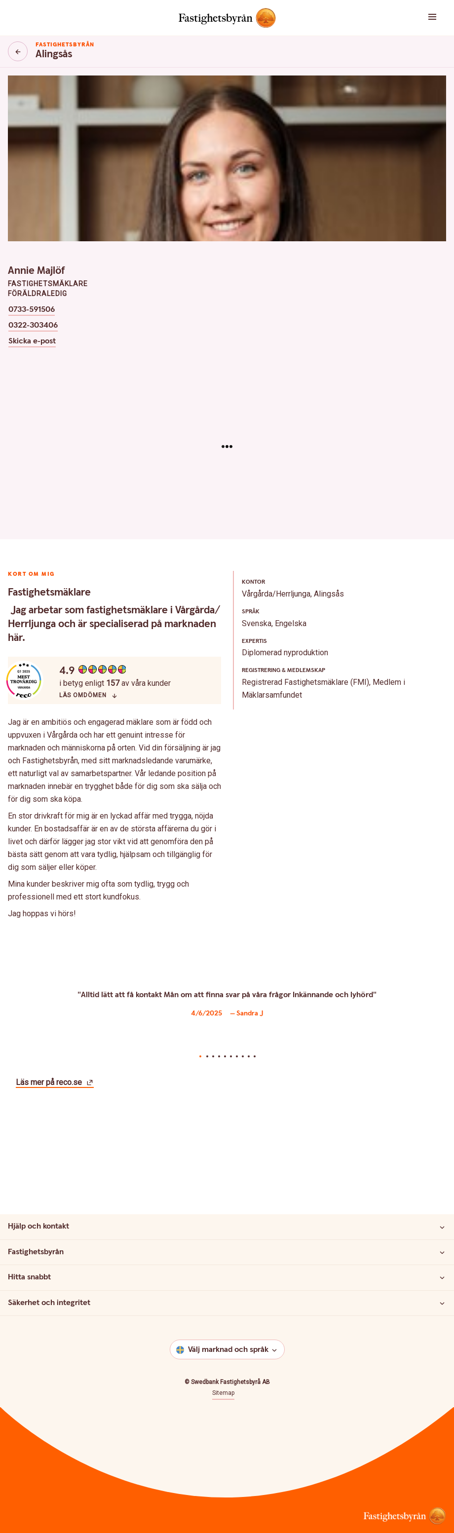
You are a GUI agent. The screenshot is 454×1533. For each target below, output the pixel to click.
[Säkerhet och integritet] (442, 1303)
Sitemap (223, 1393)
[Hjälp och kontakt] (442, 1227)
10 (255, 1056)
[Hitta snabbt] (442, 1277)
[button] (416, 18)
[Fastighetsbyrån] (442, 1252)
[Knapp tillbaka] (18, 51)
